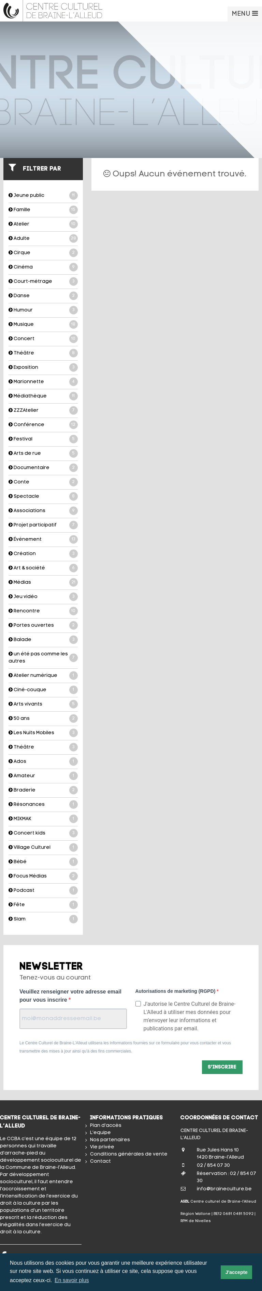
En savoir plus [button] (72, 1280)
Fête (43, 905)
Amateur (43, 776)
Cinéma (43, 267)
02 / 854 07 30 (213, 1165)
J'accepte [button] (236, 1272)
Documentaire (43, 468)
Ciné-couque (43, 690)
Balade (43, 640)
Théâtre (43, 353)
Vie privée (102, 1147)
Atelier (43, 224)
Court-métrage (43, 281)
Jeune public (43, 195)
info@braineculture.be (224, 1189)
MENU (245, 13)
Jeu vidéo (43, 597)
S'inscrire (222, 1067)
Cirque (43, 253)
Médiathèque (43, 396)
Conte (43, 482)
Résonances (43, 804)
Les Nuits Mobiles (43, 733)
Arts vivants (43, 704)
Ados (43, 761)
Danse (43, 296)
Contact (100, 1161)
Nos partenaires (110, 1140)
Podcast (43, 890)
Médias (43, 582)
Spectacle (43, 496)
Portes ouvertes (43, 625)
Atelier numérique (43, 675)
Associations (43, 511)
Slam (43, 919)
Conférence (43, 425)
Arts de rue (43, 453)
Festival (43, 439)
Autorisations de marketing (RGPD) (176, 991)
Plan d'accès (105, 1125)
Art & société (43, 568)
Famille (43, 210)
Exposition (43, 367)
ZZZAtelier (43, 410)
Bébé (43, 862)
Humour (43, 310)
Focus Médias (43, 876)
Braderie (43, 790)
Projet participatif (43, 525)
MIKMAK (43, 819)
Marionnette (43, 382)
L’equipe (100, 1132)
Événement (43, 539)
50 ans (43, 718)
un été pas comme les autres (43, 657)
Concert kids (43, 833)
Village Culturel (43, 847)
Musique (43, 324)
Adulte (43, 238)
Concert (43, 339)
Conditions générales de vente (129, 1154)
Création (43, 554)
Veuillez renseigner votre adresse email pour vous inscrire (70, 996)
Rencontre (43, 611)
